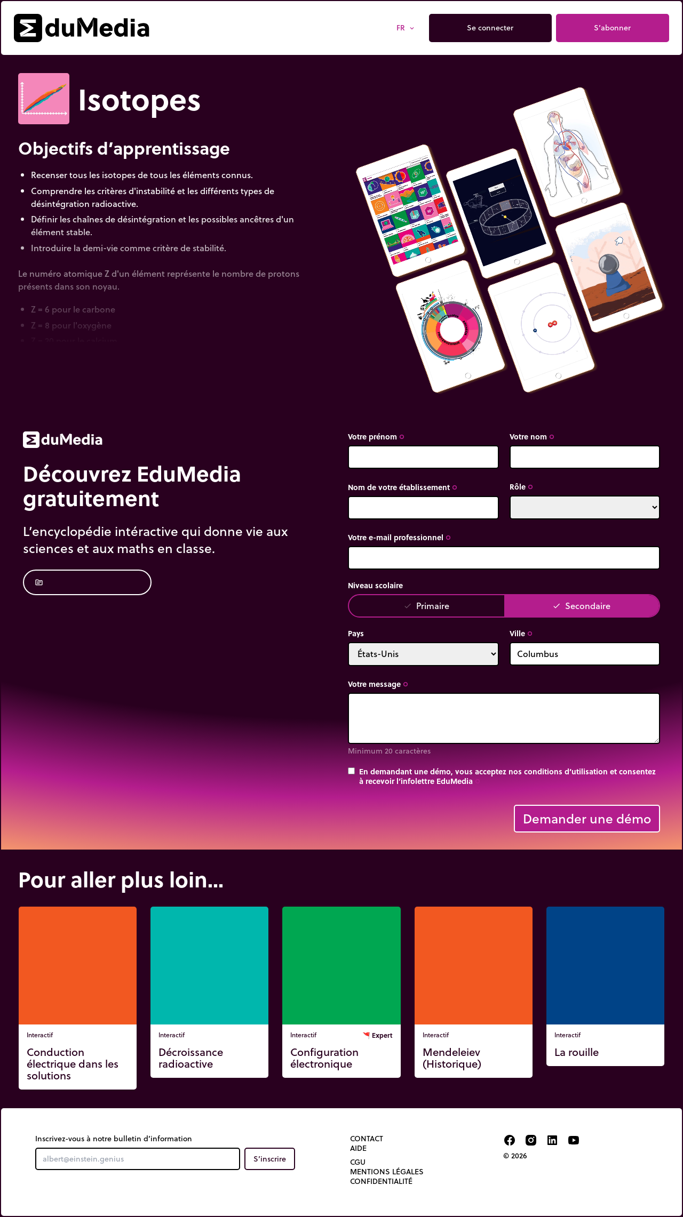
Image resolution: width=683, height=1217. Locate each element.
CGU (358, 1162)
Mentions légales (387, 1171)
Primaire (426, 605)
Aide (358, 1148)
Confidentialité (381, 1181)
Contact (366, 1138)
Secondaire (581, 605)
